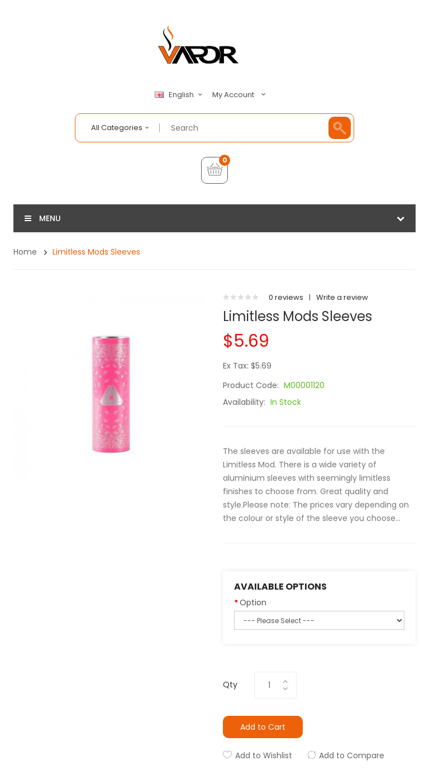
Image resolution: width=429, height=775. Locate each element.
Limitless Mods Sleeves (96, 251)
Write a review (342, 297)
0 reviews (286, 297)
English (180, 95)
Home (25, 251)
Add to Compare (351, 755)
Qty (230, 684)
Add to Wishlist (263, 755)
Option (253, 602)
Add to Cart (262, 727)
